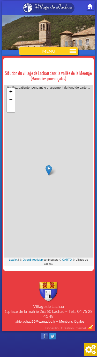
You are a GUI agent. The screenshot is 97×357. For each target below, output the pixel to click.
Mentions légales (72, 321)
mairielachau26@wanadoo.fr (33, 321)
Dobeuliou (53, 328)
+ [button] (11, 92)
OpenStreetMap (33, 259)
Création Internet (77, 328)
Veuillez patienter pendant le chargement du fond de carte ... (48, 176)
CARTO (67, 259)
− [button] (11, 100)
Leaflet (13, 259)
